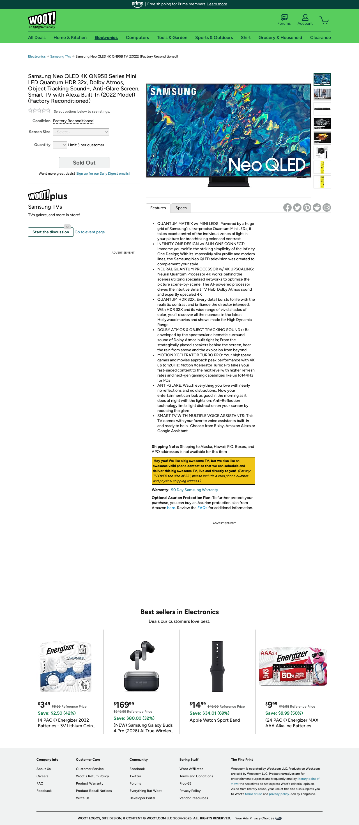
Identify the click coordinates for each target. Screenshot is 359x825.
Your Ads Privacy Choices (254, 818)
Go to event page (90, 232)
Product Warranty (89, 783)
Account (305, 20)
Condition (41, 120)
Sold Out (84, 162)
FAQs (202, 507)
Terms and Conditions (196, 776)
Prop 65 (185, 783)
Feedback (44, 791)
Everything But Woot (146, 791)
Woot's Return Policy (92, 776)
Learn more (217, 4)
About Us (43, 769)
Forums (284, 20)
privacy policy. (279, 794)
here (171, 507)
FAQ (39, 783)
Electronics (37, 56)
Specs (181, 208)
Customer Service (90, 769)
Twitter (135, 776)
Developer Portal (142, 798)
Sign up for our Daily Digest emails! (103, 174)
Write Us (82, 798)
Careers (42, 776)
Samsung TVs (60, 56)
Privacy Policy (190, 791)
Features (158, 208)
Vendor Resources (194, 798)
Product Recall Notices (94, 791)
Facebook (137, 769)
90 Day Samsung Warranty (194, 489)
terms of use (253, 794)
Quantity (42, 144)
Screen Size (39, 131)
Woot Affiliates (191, 769)
